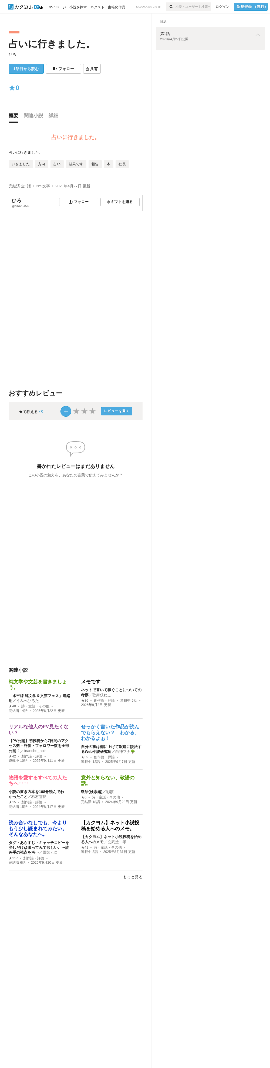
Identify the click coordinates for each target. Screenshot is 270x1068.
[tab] (15, 117)
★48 (12, 706)
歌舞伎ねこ (101, 695)
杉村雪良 (38, 796)
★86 (84, 700)
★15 (12, 802)
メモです (90, 681)
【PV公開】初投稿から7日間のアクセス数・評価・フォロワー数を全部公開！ (39, 746)
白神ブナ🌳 (125, 751)
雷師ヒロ (50, 852)
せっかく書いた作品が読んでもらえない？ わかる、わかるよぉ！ (110, 732)
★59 (84, 757)
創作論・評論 (104, 700)
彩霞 (110, 792)
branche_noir (35, 751)
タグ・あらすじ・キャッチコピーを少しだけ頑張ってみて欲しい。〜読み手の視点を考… (39, 847)
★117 (13, 858)
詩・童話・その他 (35, 706)
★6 (83, 797)
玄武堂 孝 (116, 842)
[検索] (171, 6)
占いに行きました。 (52, 44)
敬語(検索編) (91, 792)
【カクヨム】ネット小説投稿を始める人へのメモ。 (110, 825)
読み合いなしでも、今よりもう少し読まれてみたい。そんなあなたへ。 (38, 828)
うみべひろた (27, 700)
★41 (84, 847)
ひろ (12, 54)
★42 (12, 756)
